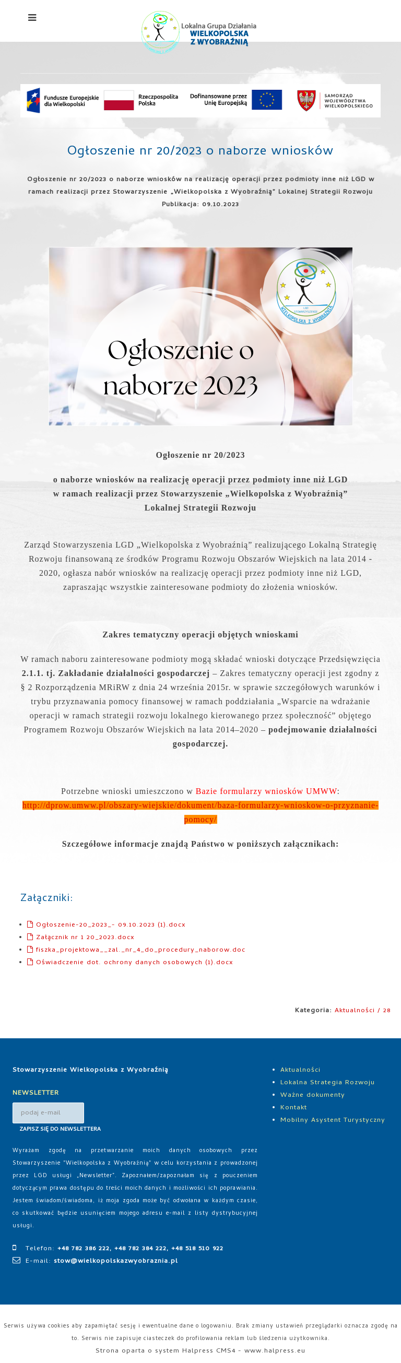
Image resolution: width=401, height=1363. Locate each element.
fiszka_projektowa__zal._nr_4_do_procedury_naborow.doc (136, 950)
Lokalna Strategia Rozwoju (327, 1082)
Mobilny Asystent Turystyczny (332, 1120)
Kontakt (293, 1108)
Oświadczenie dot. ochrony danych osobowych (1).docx (130, 962)
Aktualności (300, 1070)
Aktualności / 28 (363, 1010)
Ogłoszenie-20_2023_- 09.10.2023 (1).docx (106, 925)
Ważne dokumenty (312, 1095)
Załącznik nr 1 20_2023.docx (81, 937)
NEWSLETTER (36, 1093)
